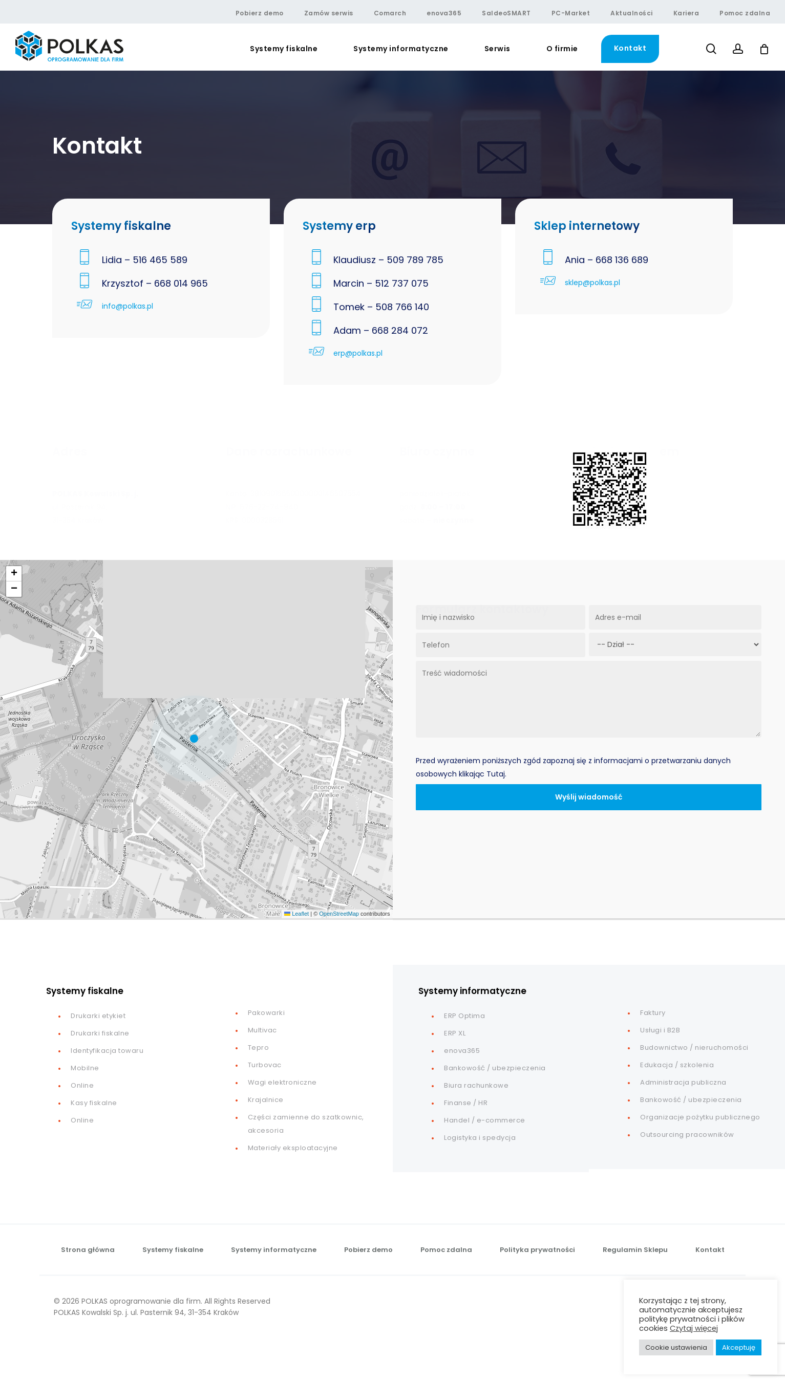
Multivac (262, 1030)
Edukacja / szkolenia (677, 1065)
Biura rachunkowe (476, 1085)
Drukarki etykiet (98, 1016)
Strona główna (88, 1250)
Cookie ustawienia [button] (676, 1347)
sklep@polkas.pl (592, 282)
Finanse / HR (465, 1103)
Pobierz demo (368, 1250)
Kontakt (710, 1250)
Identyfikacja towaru (107, 1050)
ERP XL (454, 1033)
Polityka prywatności (537, 1250)
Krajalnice (266, 1100)
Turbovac (265, 1065)
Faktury (653, 1013)
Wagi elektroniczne (282, 1082)
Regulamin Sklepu (635, 1250)
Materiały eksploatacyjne (293, 1148)
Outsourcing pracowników (687, 1134)
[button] (197, 739)
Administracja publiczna (683, 1082)
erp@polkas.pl (358, 353)
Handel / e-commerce (484, 1120)
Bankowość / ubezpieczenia (495, 1068)
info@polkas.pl (127, 306)
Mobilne (85, 1068)
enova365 (462, 1050)
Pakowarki (266, 1013)
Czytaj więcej (694, 1328)
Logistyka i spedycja (480, 1137)
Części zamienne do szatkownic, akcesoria (306, 1123)
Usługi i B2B (660, 1030)
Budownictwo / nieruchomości (694, 1047)
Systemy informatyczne (273, 1250)
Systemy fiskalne (172, 1250)
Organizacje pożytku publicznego (700, 1117)
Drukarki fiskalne (100, 1033)
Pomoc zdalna (446, 1250)
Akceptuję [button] (738, 1347)
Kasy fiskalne (94, 1103)
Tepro (258, 1047)
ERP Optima (464, 1016)
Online (82, 1085)
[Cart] (764, 49)
